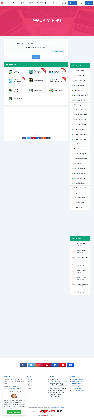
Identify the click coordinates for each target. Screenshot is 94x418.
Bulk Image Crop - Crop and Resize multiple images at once (81, 95)
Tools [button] (23, 3)
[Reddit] (43, 138)
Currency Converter (80, 178)
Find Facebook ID (79, 197)
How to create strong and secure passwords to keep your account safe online (82, 291)
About (30, 381)
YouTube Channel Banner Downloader (81, 134)
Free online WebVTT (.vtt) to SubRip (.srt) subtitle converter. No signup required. (82, 250)
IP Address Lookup (79, 202)
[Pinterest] (33, 138)
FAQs (29, 383)
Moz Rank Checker (80, 144)
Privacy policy (13, 388)
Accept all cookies (14, 412)
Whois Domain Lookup (80, 149)
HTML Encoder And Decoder (81, 110)
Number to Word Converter (81, 173)
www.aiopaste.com (77, 385)
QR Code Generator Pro (81, 168)
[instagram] (39, 365)
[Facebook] (24, 138)
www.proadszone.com (78, 381)
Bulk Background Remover (81, 105)
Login (81, 3)
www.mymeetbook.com (79, 379)
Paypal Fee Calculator (80, 183)
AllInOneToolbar (60, 407)
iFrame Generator (79, 90)
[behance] (70, 365)
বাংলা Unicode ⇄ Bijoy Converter (81, 75)
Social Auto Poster (79, 85)
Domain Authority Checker (81, 154)
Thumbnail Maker (79, 70)
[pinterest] (47, 365)
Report (30, 387)
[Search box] (62, 3)
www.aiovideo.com (77, 387)
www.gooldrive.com (78, 390)
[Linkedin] (38, 138)
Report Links (39, 3)
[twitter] (31, 365)
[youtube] (63, 365)
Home (16, 3)
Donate (72, 3)
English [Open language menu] (56, 3)
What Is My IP (78, 207)
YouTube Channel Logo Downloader (81, 139)
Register (89, 3)
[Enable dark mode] (66, 3)
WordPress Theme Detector (81, 129)
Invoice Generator (79, 80)
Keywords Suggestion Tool (81, 124)
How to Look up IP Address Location (82, 284)
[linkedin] (55, 365)
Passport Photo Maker (80, 114)
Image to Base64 (79, 193)
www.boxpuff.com (77, 388)
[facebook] (23, 365)
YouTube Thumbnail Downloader (81, 188)
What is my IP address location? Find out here (82, 277)
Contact (48, 3)
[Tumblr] (48, 138)
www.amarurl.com (77, 383)
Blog (31, 3)
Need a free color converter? (82, 257)
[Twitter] (29, 138)
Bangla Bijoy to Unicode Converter (81, 163)
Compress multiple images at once (81, 158)
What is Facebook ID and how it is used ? (82, 270)
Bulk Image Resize (79, 100)
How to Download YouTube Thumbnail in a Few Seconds (82, 264)
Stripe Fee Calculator (80, 119)
